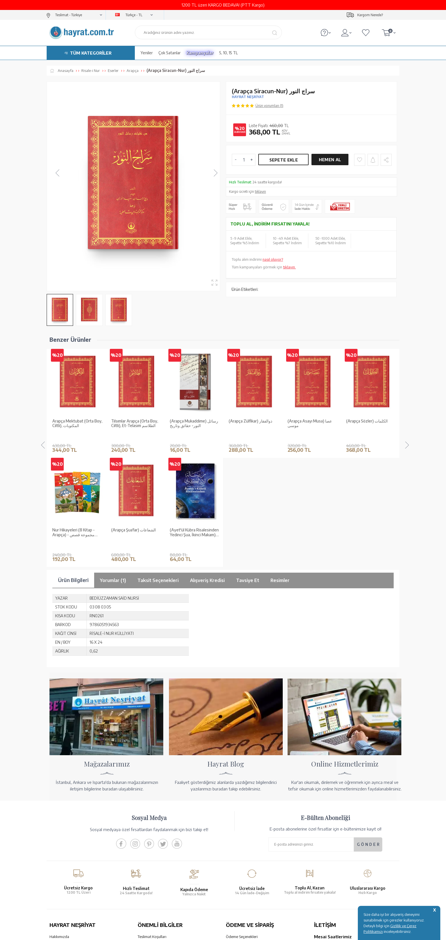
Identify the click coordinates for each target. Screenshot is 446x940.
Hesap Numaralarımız (243, 826)
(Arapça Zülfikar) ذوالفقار (191, 421)
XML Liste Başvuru (64, 841)
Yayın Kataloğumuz (65, 856)
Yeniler (147, 52)
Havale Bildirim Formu (244, 834)
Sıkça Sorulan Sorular (155, 863)
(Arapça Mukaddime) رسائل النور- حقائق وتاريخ (135, 423)
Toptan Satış (59, 834)
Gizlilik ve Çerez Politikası (159, 848)
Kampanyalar (200, 52)
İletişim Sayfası (326, 868)
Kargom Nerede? (370, 15)
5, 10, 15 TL (228, 52)
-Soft (194, 933)
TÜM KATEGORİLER (91, 52)
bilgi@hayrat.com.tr (330, 860)
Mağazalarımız (61, 826)
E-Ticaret (207, 933)
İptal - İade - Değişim (243, 860)
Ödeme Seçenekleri (242, 819)
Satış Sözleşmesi (151, 834)
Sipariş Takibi (236, 853)
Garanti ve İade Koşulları (158, 826)
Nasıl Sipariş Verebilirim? (246, 868)
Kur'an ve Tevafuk (64, 848)
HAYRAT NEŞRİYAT (248, 97)
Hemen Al (330, 159)
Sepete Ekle (283, 160)
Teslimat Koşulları (152, 819)
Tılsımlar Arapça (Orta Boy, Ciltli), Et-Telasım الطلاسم (75, 423)
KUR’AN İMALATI (74, 890)
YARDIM (242, 890)
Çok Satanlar (169, 52)
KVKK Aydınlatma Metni (157, 856)
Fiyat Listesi (59, 863)
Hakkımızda (59, 819)
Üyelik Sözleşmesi (152, 841)
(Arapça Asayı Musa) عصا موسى (251, 423)
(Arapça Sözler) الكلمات (308, 421)
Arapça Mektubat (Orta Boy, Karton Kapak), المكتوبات (371, 423)
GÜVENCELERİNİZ (166, 890)
